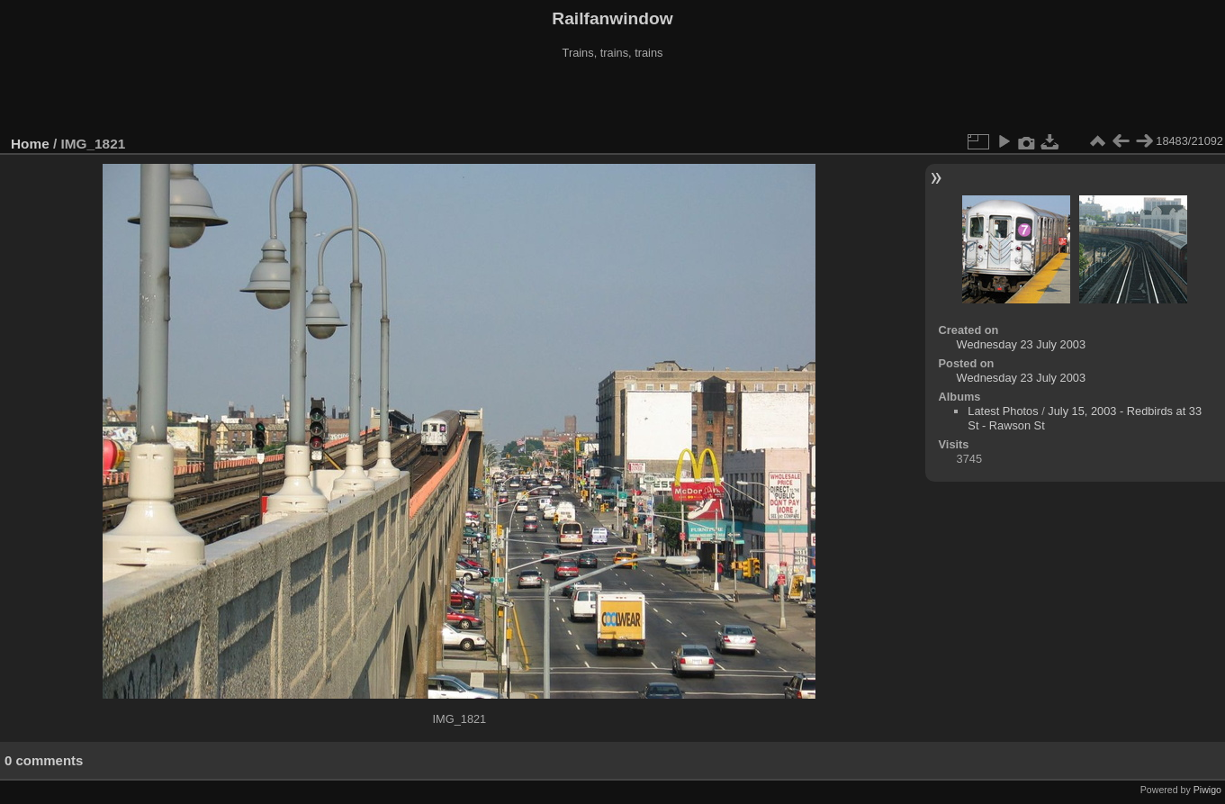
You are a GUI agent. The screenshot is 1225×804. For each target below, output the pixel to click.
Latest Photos (1003, 411)
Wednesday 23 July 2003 (1021, 344)
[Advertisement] (613, 98)
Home (30, 143)
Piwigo (1207, 789)
